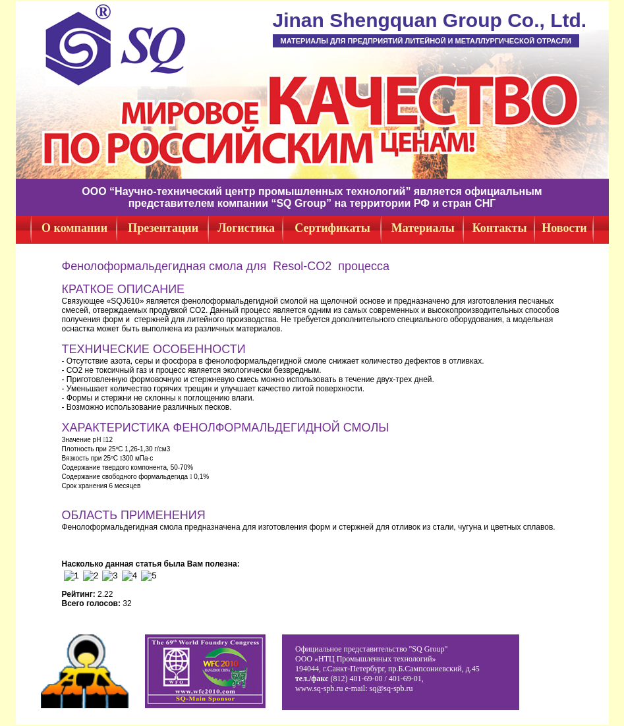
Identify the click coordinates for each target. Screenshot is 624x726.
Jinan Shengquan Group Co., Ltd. (430, 20)
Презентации (163, 228)
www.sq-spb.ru (319, 688)
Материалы (423, 228)
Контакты (499, 228)
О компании (74, 228)
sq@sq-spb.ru (391, 688)
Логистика (246, 228)
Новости (564, 228)
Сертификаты (332, 228)
